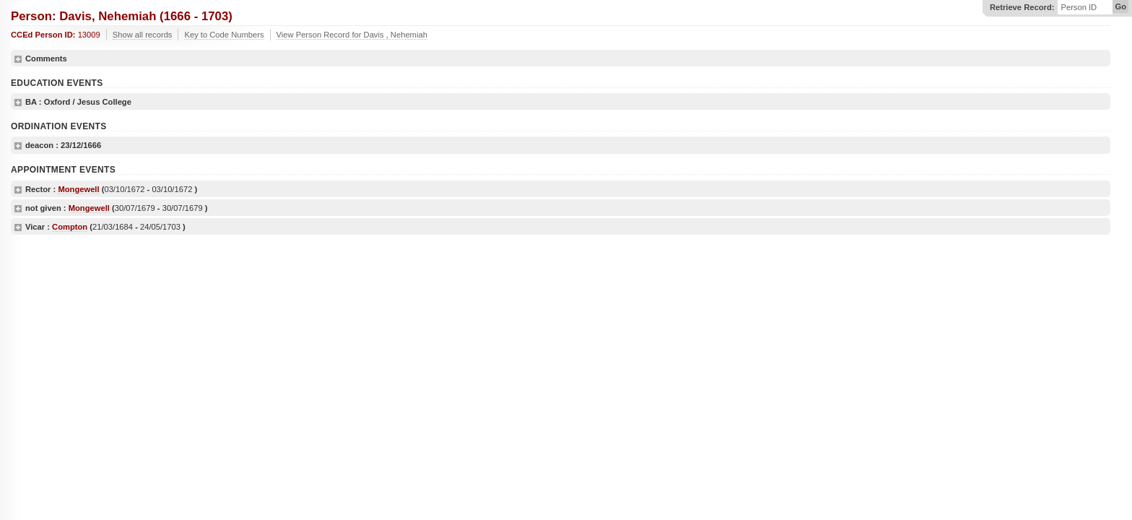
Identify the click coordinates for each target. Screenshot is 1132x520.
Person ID (1079, 8)
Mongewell (78, 189)
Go (1120, 6)
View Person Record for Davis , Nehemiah (352, 34)
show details (18, 59)
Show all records (143, 34)
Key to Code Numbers (224, 34)
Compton (69, 226)
